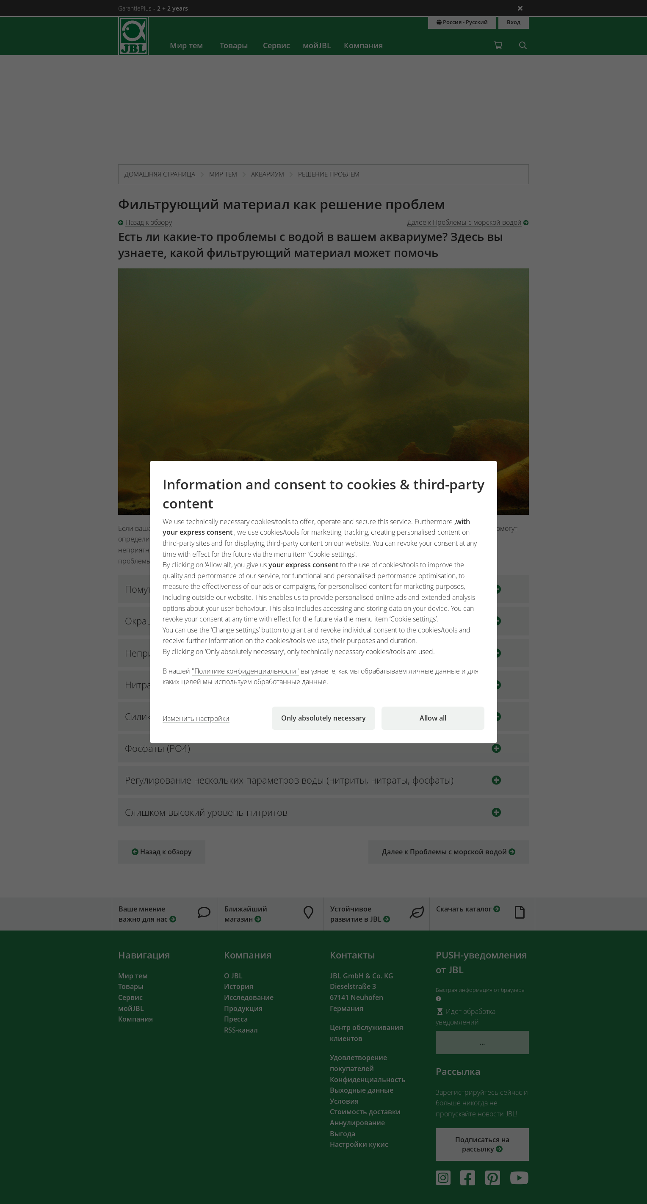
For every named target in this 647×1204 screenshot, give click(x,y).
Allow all (433, 718)
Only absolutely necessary (323, 718)
